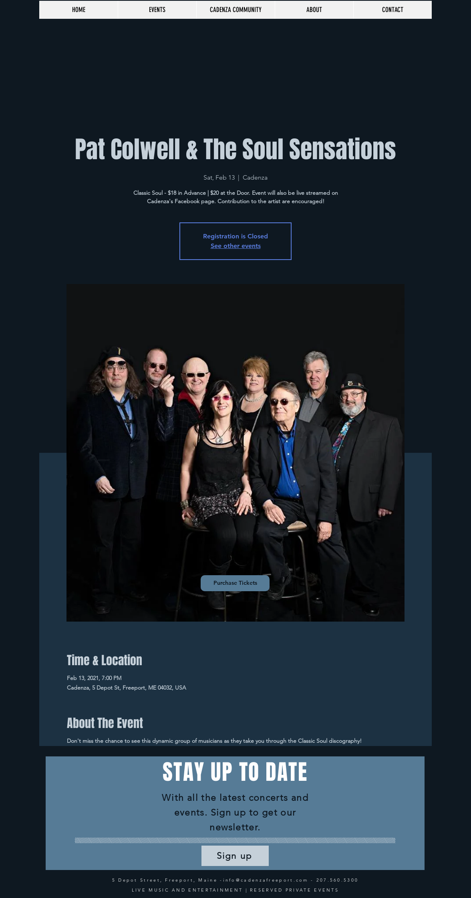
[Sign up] (235, 856)
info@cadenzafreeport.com (265, 880)
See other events (236, 246)
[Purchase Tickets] (235, 583)
